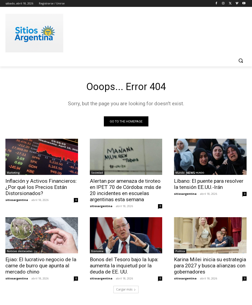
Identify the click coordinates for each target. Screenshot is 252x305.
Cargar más (126, 289)
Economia (97, 251)
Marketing (13, 172)
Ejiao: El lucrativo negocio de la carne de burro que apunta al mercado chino (40, 266)
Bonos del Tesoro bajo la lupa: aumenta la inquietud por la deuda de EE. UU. (124, 266)
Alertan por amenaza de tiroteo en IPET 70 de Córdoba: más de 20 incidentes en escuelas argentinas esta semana (125, 190)
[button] (241, 60)
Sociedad (97, 172)
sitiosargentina (16, 200)
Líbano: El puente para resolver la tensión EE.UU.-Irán (208, 184)
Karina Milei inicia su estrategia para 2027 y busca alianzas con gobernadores (210, 266)
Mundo (180, 172)
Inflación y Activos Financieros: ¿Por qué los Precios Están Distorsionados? (41, 187)
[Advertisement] (120, 32)
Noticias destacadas (19, 251)
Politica (180, 251)
